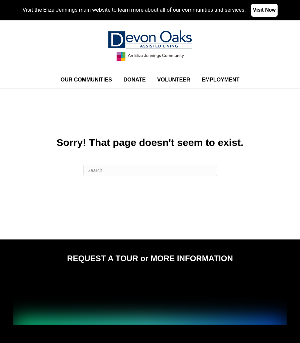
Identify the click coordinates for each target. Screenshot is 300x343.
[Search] (150, 170)
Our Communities (86, 79)
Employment (220, 79)
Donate (134, 79)
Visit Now (264, 10)
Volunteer (173, 79)
